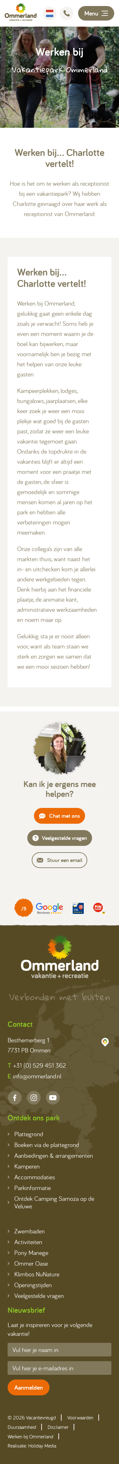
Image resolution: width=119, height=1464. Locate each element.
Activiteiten (25, 1242)
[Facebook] (15, 1097)
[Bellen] (66, 13)
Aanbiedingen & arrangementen (50, 1155)
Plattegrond (25, 1134)
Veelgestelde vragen (59, 837)
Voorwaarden (80, 1417)
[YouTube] (53, 1097)
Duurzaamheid (22, 1427)
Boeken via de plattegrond (43, 1145)
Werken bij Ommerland (30, 1436)
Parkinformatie (29, 1188)
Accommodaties (31, 1177)
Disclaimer (58, 1427)
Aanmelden (28, 1387)
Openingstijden (30, 1285)
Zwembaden (26, 1231)
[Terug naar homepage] (20, 13)
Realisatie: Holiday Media (32, 1445)
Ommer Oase (28, 1263)
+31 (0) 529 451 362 (37, 1065)
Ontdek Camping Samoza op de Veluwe (51, 1202)
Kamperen (24, 1166)
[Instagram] (34, 1097)
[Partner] (38, 908)
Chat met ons (59, 815)
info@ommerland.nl (34, 1076)
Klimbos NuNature (33, 1274)
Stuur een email (59, 860)
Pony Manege (28, 1252)
